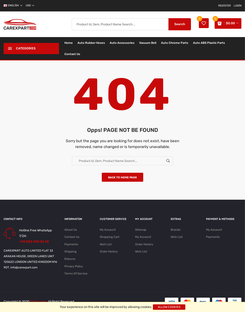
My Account (108, 230)
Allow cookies (169, 307)
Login (237, 5)
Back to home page (122, 177)
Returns (69, 259)
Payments (71, 245)
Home (68, 42)
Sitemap (140, 230)
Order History (109, 252)
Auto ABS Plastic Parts (209, 42)
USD (30, 5)
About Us (70, 230)
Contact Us (72, 54)
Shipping (70, 252)
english (13, 5)
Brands (176, 230)
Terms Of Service (75, 274)
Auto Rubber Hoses (91, 42)
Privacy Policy (73, 267)
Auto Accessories (122, 42)
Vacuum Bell (147, 42)
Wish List (106, 245)
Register (224, 5)
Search (178, 24)
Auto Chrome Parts (174, 42)
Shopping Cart (109, 237)
